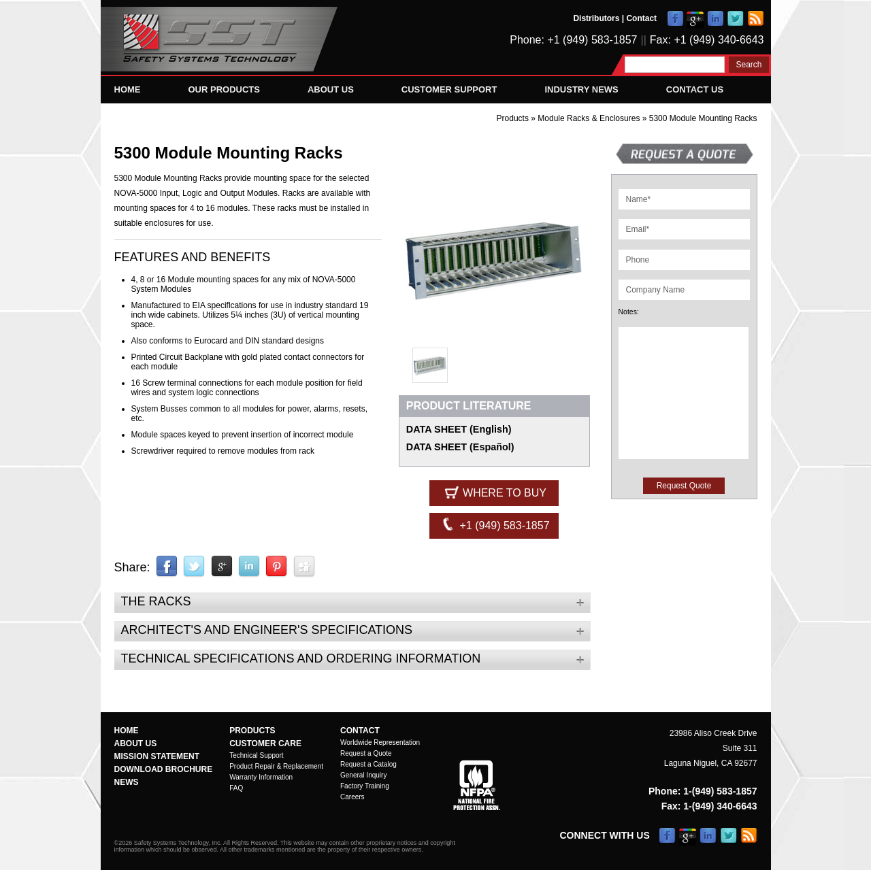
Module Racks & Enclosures (590, 118)
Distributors (596, 18)
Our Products (224, 89)
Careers (352, 797)
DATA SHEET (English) (459, 429)
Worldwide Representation (380, 742)
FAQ (236, 788)
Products (513, 118)
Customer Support (449, 89)
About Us (331, 89)
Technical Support (256, 755)
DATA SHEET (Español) (460, 446)
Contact (641, 18)
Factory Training (364, 786)
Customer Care (265, 743)
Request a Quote (366, 753)
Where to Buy (494, 492)
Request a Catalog (368, 764)
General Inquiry (363, 775)
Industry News (581, 89)
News (126, 782)
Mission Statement (157, 756)
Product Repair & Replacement (276, 766)
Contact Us (694, 89)
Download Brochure (163, 769)
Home (127, 89)
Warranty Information (261, 777)
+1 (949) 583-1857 (494, 524)
